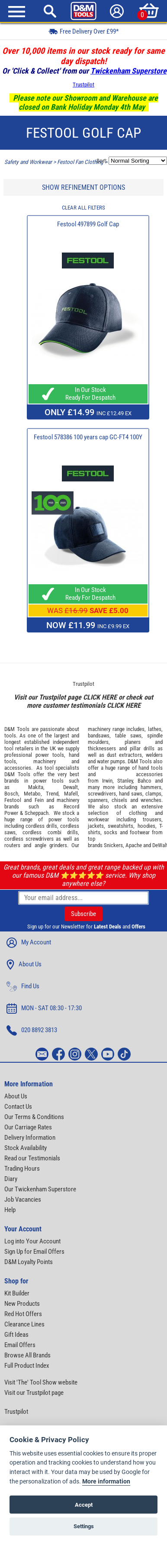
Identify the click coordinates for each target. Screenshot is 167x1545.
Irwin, (108, 780)
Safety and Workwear (28, 162)
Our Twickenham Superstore (40, 1189)
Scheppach (36, 813)
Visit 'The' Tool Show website (40, 1382)
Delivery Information (29, 1137)
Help (10, 1210)
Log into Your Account (32, 1241)
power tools (49, 755)
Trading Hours (22, 1168)
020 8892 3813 (31, 1030)
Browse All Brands (27, 1355)
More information (106, 1481)
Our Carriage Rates (28, 1127)
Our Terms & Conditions (34, 1117)
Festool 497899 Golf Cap (88, 224)
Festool (12, 800)
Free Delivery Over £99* (83, 31)
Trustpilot (83, 84)
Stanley (125, 780)
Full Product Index (26, 1365)
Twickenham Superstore (128, 70)
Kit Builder (16, 1293)
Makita (35, 787)
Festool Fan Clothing (80, 162)
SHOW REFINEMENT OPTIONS (83, 187)
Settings (84, 1526)
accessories (17, 768)
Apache (133, 845)
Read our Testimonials (32, 1158)
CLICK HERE (100, 697)
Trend (52, 793)
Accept (84, 1505)
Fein (39, 800)
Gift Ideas (16, 1334)
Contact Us (18, 1106)
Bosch (11, 793)
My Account (28, 942)
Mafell (71, 793)
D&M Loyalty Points (28, 1262)
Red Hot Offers (23, 1314)
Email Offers (19, 1345)
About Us (24, 964)
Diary (10, 1179)
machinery (44, 761)
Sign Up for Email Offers (34, 1251)
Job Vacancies (22, 1199)
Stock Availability (25, 1148)
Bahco (144, 780)
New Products (22, 1304)
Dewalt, (71, 787)
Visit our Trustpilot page (34, 1393)
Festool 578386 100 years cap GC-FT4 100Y (88, 437)
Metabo (32, 793)
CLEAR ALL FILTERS (83, 207)
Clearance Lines (24, 1324)
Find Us (22, 986)
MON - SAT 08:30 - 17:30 (44, 1008)
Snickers (113, 845)
